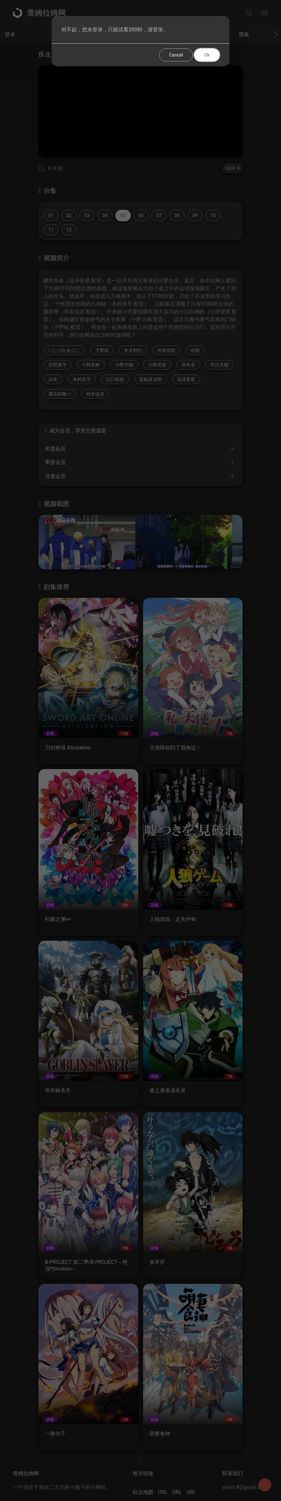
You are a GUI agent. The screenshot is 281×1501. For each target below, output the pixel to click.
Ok (207, 55)
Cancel (176, 55)
